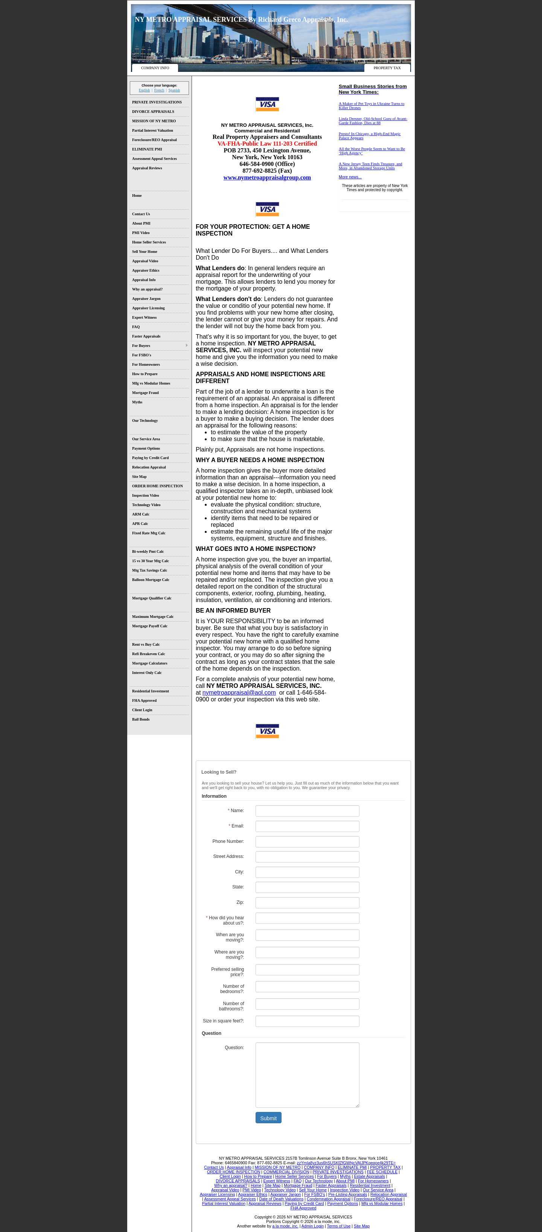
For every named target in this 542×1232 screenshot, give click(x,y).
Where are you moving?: (229, 954)
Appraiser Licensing (148, 308)
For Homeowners (146, 364)
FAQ (136, 327)
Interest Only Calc (147, 673)
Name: (236, 810)
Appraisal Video (145, 261)
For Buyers (141, 346)
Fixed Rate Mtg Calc (149, 533)
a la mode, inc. (285, 1226)
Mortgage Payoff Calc (149, 626)
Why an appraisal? (147, 289)
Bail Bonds (140, 719)
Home (137, 195)
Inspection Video (145, 495)
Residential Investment (150, 691)
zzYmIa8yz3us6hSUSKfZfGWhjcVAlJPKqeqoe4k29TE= (346, 1163)
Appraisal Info (144, 280)
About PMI (141, 223)
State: (238, 887)
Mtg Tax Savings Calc (149, 570)
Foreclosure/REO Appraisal (154, 140)
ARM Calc (140, 514)
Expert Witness (144, 317)
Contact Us (141, 214)
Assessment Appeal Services (154, 159)
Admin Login (312, 1226)
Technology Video (146, 505)
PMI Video (140, 233)
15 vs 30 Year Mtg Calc (150, 561)
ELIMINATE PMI (147, 149)
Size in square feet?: (223, 1021)
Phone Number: (228, 841)
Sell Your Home (144, 251)
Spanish (174, 90)
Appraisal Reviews (147, 168)
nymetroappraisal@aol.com (239, 692)
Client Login (142, 710)
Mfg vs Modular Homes (151, 383)
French (159, 90)
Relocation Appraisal (149, 467)
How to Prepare (144, 374)
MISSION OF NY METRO (154, 121)
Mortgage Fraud (145, 393)
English (144, 90)
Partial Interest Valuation (152, 130)
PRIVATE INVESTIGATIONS (157, 102)
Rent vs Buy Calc (146, 644)
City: (239, 872)
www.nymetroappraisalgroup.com (267, 177)
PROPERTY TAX (387, 68)
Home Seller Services (149, 242)
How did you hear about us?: (225, 920)
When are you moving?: (230, 937)
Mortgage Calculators (149, 663)
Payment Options (146, 448)
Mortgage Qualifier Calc (152, 598)
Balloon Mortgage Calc (150, 580)
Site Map (139, 477)
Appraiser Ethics (145, 270)
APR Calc (140, 524)
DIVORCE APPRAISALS (153, 112)
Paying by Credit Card (150, 458)
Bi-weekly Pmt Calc (148, 551)
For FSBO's (141, 355)
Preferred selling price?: (227, 972)
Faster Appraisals (146, 336)
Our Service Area (146, 439)
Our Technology (145, 420)
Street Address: (228, 856)
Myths (137, 402)
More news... (350, 177)
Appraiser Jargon (146, 299)
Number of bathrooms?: (231, 1006)
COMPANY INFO (155, 68)
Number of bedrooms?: (232, 989)
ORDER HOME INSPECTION (157, 486)
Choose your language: (159, 85)
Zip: (240, 902)
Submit (268, 1118)
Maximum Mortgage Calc (153, 616)
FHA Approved (144, 700)
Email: (236, 826)
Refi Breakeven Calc (148, 654)
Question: (234, 1047)
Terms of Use (339, 1226)
